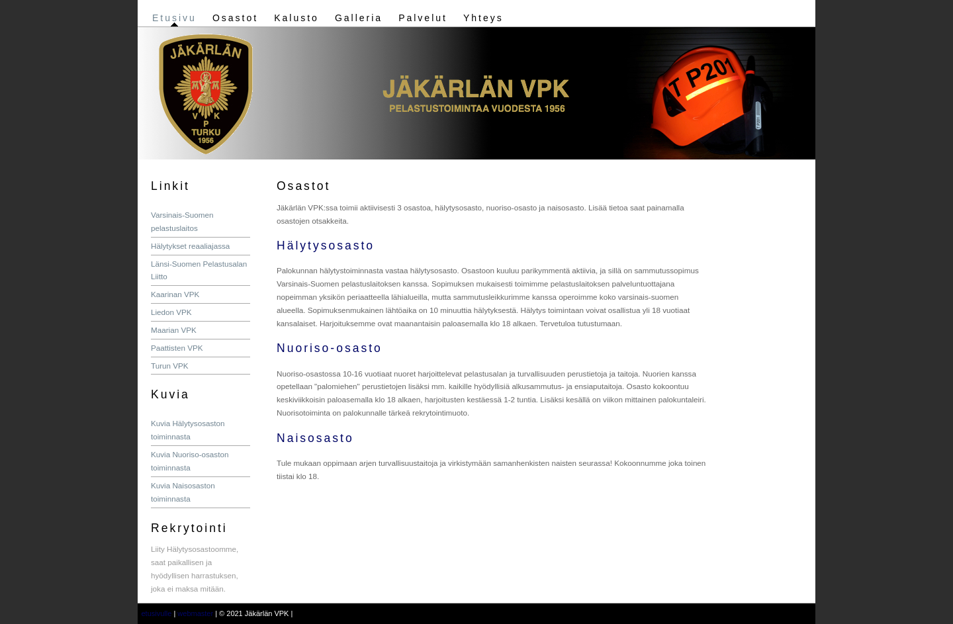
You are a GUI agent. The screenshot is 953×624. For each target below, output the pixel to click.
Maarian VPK (174, 330)
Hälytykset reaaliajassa (190, 246)
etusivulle (157, 613)
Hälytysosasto (326, 245)
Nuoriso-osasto (330, 348)
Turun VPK (170, 365)
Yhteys (483, 18)
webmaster (195, 613)
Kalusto (296, 18)
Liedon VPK (171, 312)
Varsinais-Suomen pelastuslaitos (182, 221)
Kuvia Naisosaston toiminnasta (183, 492)
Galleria (359, 18)
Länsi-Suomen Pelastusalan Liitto (199, 270)
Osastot (235, 18)
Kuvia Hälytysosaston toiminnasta (188, 430)
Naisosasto (315, 438)
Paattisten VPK (177, 347)
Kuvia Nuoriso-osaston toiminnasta (189, 461)
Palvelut (422, 18)
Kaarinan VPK (175, 294)
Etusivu (174, 18)
